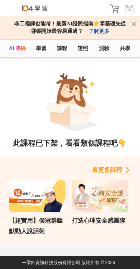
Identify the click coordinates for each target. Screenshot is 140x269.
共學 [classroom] (125, 48)
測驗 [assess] (104, 48)
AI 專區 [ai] (17, 48)
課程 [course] (62, 48)
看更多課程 (107, 170)
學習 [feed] (41, 48)
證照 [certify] (83, 48)
